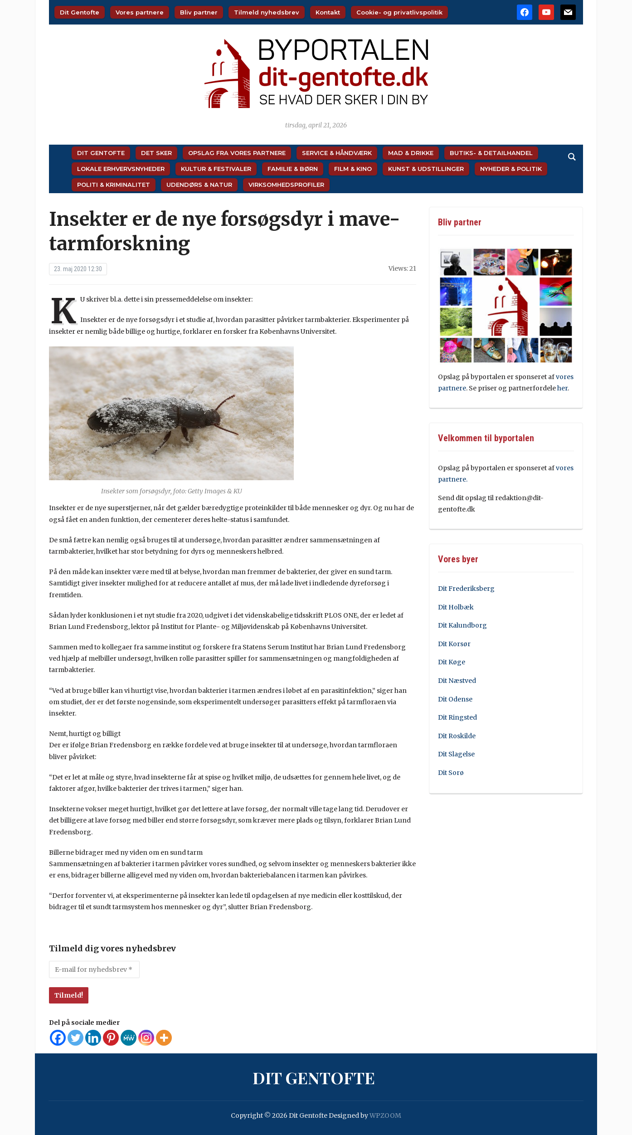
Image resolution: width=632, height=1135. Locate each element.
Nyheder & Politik (511, 168)
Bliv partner (199, 12)
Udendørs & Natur (199, 184)
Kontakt (328, 12)
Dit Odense (455, 699)
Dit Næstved (457, 681)
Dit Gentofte (79, 12)
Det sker (156, 152)
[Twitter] (75, 1038)
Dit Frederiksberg (466, 589)
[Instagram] (146, 1038)
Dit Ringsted (457, 717)
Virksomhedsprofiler (286, 184)
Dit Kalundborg (462, 625)
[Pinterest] (111, 1038)
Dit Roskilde (457, 736)
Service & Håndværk (337, 152)
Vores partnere (140, 12)
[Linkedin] (93, 1038)
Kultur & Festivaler (216, 168)
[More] (164, 1038)
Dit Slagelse (456, 754)
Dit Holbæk (456, 607)
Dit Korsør (454, 644)
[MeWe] (128, 1038)
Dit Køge (451, 662)
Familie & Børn (292, 168)
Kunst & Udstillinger (426, 168)
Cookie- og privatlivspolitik (399, 12)
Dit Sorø (451, 773)
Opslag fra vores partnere (237, 152)
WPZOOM (385, 1115)
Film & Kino (353, 168)
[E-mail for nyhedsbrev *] (94, 969)
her (562, 388)
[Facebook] (58, 1038)
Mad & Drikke (410, 152)
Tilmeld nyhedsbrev (266, 12)
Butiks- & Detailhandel (491, 152)
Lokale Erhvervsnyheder (121, 168)
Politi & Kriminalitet (113, 184)
